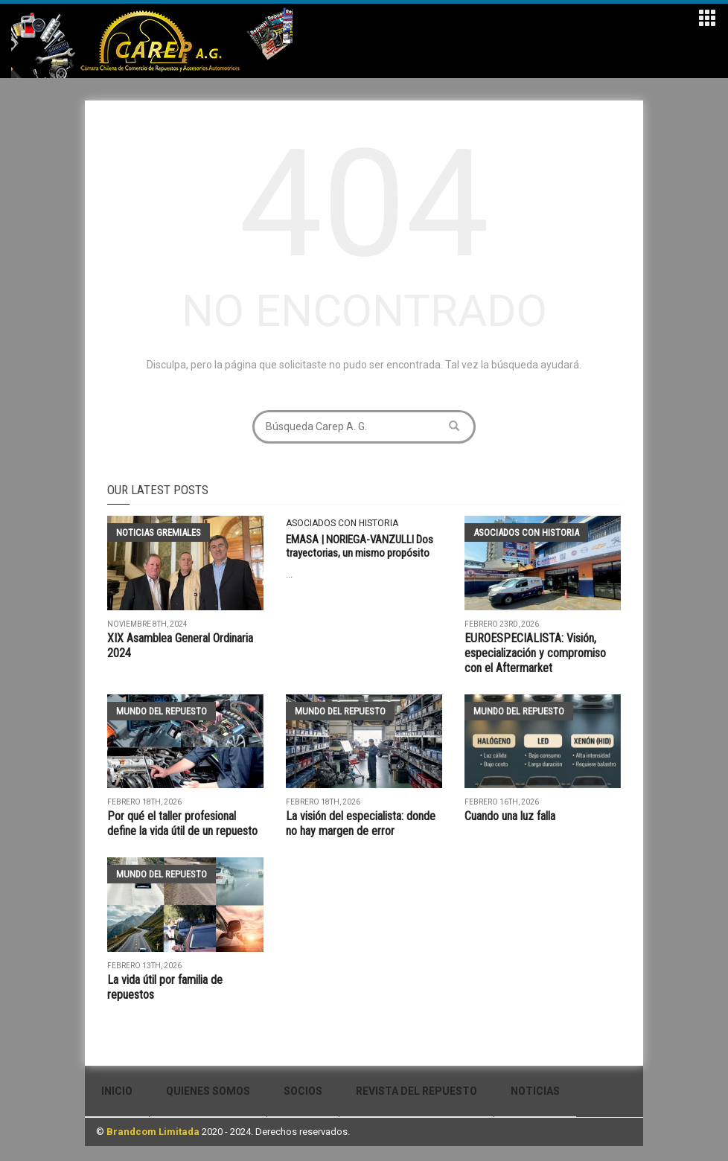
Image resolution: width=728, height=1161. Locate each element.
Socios (303, 1091)
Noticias (535, 1091)
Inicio (116, 1091)
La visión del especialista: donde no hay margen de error (360, 823)
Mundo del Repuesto (161, 711)
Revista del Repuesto (416, 1091)
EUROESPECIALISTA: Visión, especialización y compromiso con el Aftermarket (535, 653)
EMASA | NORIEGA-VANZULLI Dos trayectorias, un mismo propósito (359, 546)
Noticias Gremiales (158, 532)
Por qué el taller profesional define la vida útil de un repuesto (182, 823)
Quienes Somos (208, 1091)
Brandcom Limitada (152, 1131)
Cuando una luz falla (509, 816)
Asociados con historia (342, 523)
